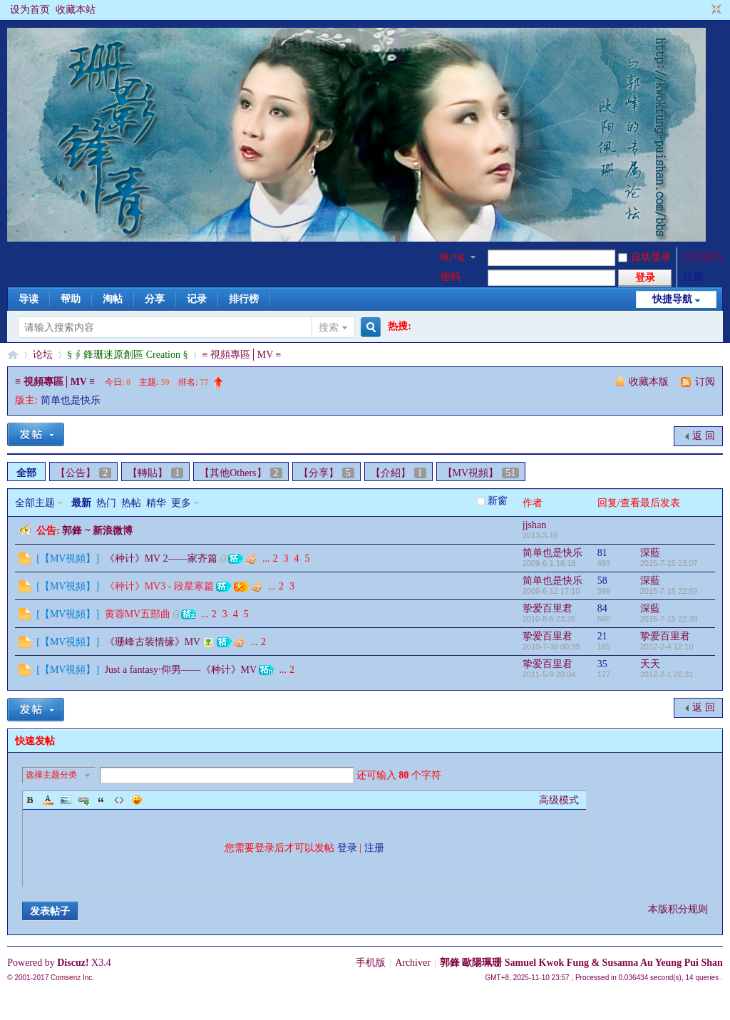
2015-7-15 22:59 (669, 591)
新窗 (498, 500)
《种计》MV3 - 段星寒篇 (159, 586)
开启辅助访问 (702, 10)
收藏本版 (650, 381)
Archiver (413, 962)
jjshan (534, 525)
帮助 (71, 299)
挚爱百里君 (547, 608)
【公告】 (83, 473)
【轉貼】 (155, 473)
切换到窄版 (714, 10)
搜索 (329, 327)
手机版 (371, 962)
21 (602, 636)
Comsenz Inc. (72, 978)
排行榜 (244, 299)
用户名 (453, 257)
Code (119, 800)
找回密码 (703, 257)
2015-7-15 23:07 (669, 563)
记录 (197, 299)
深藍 (650, 552)
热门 (106, 503)
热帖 (131, 503)
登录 (347, 848)
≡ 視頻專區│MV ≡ (241, 354)
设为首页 (30, 9)
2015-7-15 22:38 (669, 618)
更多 (181, 503)
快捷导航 (672, 299)
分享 (155, 299)
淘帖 (113, 299)
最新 (81, 503)
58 (602, 580)
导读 (28, 299)
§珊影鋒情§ (13, 354)
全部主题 (35, 503)
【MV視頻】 (481, 473)
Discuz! (72, 962)
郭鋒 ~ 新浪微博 (97, 530)
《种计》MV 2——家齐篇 (161, 558)
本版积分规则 (678, 909)
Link (83, 800)
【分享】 (326, 473)
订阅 (705, 381)
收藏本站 (76, 9)
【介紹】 (398, 473)
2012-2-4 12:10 (667, 646)
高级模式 (559, 800)
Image (65, 800)
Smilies (137, 800)
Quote (101, 800)
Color (48, 800)
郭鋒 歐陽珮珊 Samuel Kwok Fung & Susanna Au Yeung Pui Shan (581, 962)
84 (602, 608)
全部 (26, 473)
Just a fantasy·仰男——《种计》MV (181, 669)
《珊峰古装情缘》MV (152, 642)
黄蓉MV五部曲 (138, 614)
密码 (451, 277)
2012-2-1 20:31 (667, 674)
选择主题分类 (51, 775)
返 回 (703, 436)
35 (602, 664)
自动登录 (644, 257)
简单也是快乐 (71, 400)
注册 (693, 277)
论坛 (43, 354)
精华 (156, 503)
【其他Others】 (241, 473)
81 (602, 552)
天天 (650, 664)
